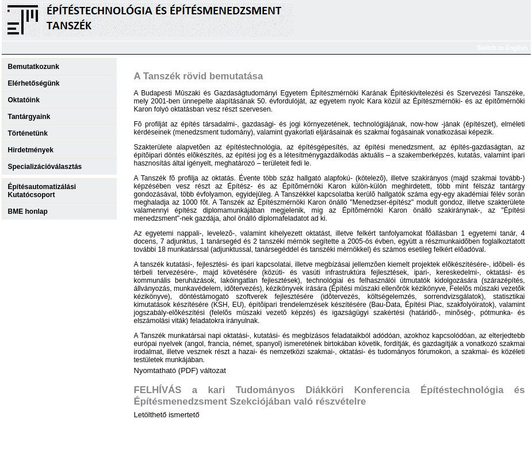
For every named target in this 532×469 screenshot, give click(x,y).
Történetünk (28, 133)
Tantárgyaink (29, 117)
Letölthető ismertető (167, 414)
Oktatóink (24, 100)
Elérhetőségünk (34, 83)
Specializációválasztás (45, 167)
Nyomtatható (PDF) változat (180, 370)
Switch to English (502, 47)
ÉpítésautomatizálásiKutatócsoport (42, 191)
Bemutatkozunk (33, 67)
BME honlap (28, 211)
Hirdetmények (30, 150)
